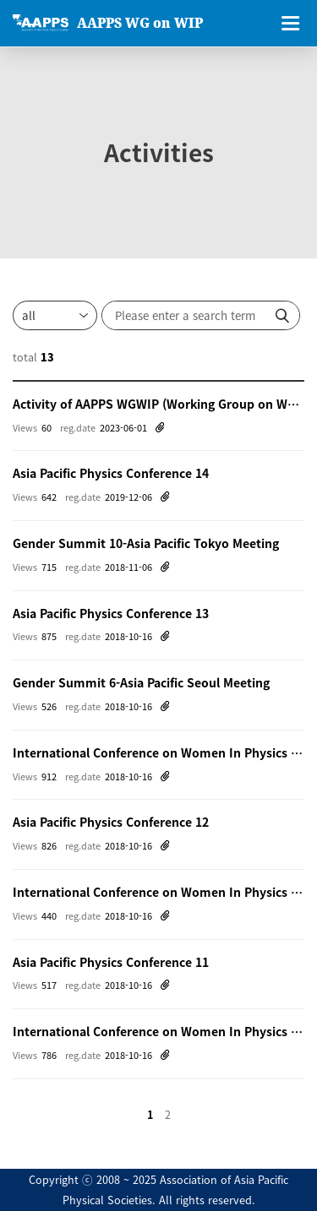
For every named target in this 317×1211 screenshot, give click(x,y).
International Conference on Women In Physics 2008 (158, 1031)
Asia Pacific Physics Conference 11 (111, 961)
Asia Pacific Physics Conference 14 (111, 472)
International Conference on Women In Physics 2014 (158, 752)
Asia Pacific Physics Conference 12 (111, 821)
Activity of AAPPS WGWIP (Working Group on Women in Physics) (158, 403)
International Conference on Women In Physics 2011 (158, 891)
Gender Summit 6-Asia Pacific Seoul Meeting (141, 682)
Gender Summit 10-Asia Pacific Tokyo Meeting (146, 543)
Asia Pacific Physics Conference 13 (111, 613)
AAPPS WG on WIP (140, 22)
